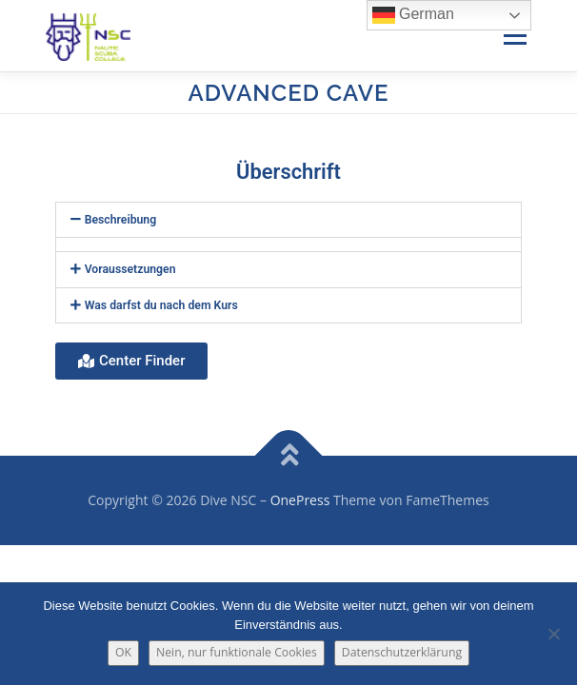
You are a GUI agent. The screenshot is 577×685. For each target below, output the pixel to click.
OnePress (300, 500)
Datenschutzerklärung (402, 652)
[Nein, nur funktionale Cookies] (553, 633)
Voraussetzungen (130, 269)
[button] (288, 220)
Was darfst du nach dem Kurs (161, 305)
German (413, 15)
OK (123, 652)
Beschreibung (121, 219)
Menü (513, 36)
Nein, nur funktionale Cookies (236, 652)
